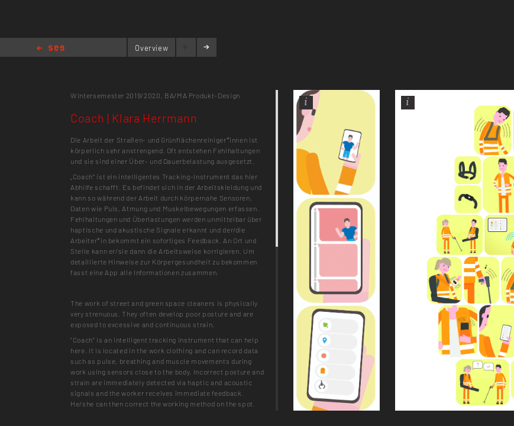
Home (50, 49)
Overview (151, 48)
